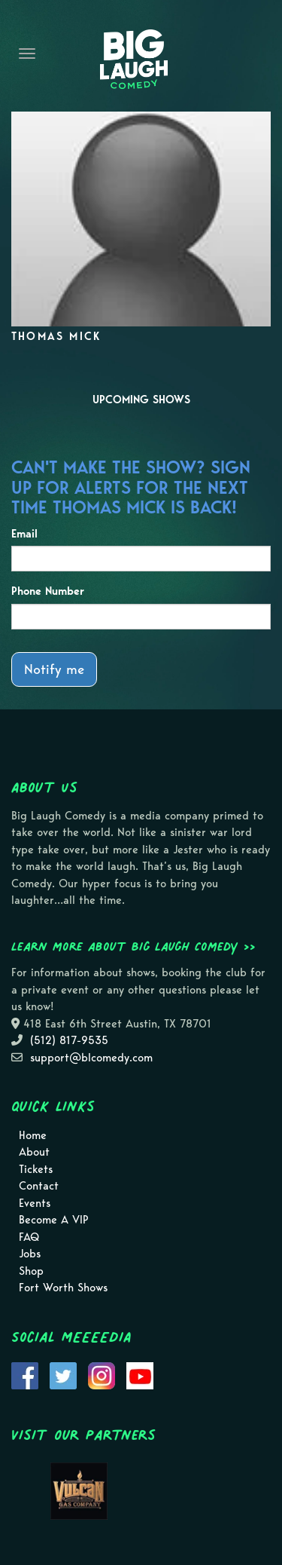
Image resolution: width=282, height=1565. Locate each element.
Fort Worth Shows (63, 1287)
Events (34, 1203)
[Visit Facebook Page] (24, 1374)
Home (33, 1135)
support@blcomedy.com (91, 1057)
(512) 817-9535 (69, 1040)
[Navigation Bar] (27, 53)
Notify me (54, 669)
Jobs (30, 1253)
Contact (39, 1186)
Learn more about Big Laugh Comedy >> (133, 946)
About (34, 1152)
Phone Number (47, 591)
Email (24, 534)
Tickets (36, 1169)
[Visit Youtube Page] (139, 1374)
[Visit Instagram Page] (101, 1374)
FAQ (29, 1237)
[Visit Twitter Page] (63, 1374)
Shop (31, 1271)
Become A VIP (54, 1220)
